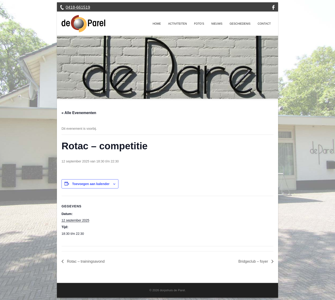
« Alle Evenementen (79, 113)
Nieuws (216, 23)
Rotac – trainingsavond (85, 261)
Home (157, 23)
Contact (264, 23)
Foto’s (199, 23)
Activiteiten (177, 23)
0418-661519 (78, 7)
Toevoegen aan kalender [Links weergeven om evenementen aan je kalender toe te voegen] (90, 184)
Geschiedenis (239, 23)
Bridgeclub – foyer (253, 261)
